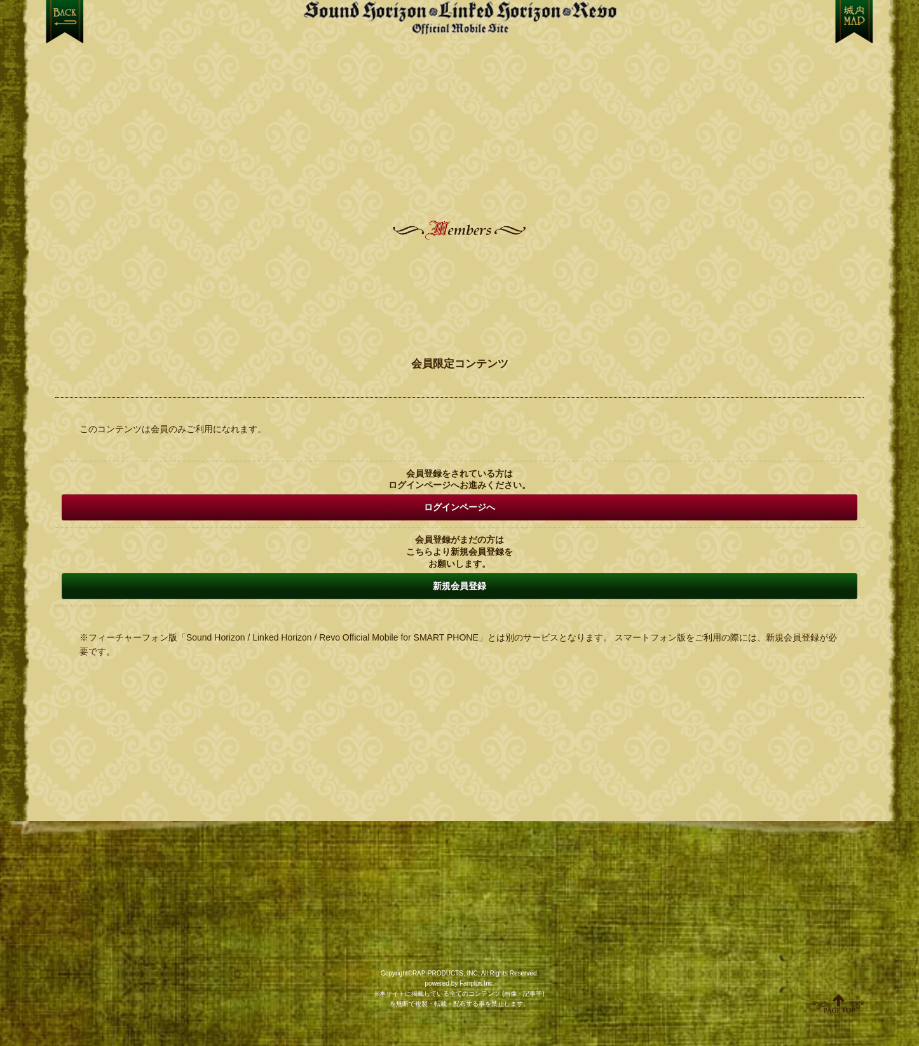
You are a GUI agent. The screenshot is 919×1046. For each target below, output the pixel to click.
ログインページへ (459, 507)
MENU (854, 21)
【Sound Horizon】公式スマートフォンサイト (460, 17)
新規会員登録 (459, 586)
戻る (64, 21)
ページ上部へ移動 (838, 1003)
